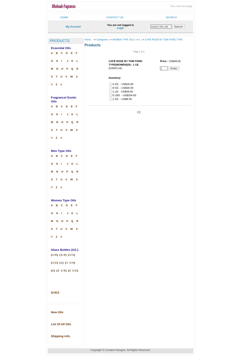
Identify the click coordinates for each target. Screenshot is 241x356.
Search (171, 17)
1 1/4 (70, 262)
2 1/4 (62, 270)
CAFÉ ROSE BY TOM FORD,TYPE (164, 39)
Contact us (114, 17)
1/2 (54, 262)
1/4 (63, 254)
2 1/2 (73, 270)
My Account (73, 26)
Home (64, 17)
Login (120, 27)
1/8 (54, 254)
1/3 (71, 254)
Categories (103, 39)
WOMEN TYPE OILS (123, 39)
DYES (55, 292)
